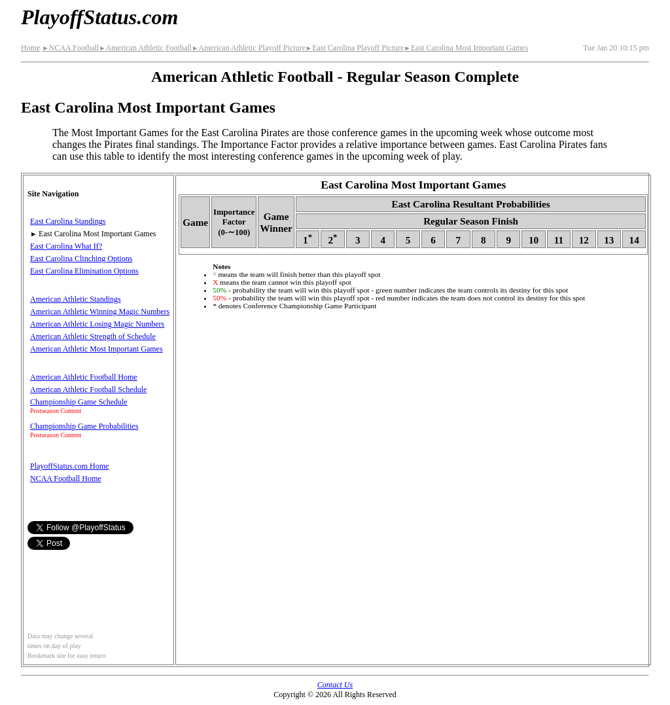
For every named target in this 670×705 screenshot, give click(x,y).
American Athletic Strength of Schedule (93, 336)
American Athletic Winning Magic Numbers (99, 311)
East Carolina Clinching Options (81, 258)
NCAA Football (70, 47)
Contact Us (335, 684)
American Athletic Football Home (83, 377)
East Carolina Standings (67, 221)
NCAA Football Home (65, 478)
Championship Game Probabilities (84, 426)
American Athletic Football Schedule (88, 389)
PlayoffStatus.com (99, 17)
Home (30, 47)
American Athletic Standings (75, 299)
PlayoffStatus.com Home (69, 466)
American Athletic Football (145, 47)
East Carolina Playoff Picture (355, 47)
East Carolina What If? (66, 246)
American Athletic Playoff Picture (249, 47)
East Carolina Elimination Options (84, 271)
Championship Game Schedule (79, 402)
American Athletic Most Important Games (96, 348)
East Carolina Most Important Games (466, 47)
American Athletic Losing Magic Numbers (97, 324)
